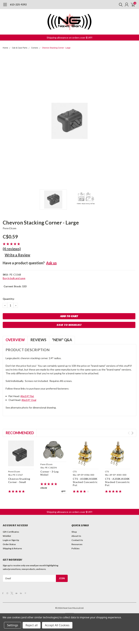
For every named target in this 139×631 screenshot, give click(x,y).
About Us (76, 536)
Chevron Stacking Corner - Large (56, 48)
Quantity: (8, 298)
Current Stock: (15, 286)
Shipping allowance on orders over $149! (69, 37)
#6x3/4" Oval (29, 399)
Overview (15, 340)
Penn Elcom (9, 228)
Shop (74, 531)
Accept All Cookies (57, 625)
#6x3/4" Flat (27, 396)
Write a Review (17, 255)
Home (5, 48)
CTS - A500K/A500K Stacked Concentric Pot (85, 482)
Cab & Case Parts (19, 48)
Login (5, 540)
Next (132, 433)
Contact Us (77, 540)
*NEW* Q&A (62, 340)
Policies (75, 548)
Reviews (38, 340)
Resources (76, 544)
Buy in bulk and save (14, 278)
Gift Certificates (11, 531)
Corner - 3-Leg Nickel (49, 473)
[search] (119, 4)
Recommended (20, 433)
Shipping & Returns (12, 548)
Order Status (9, 544)
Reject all (32, 625)
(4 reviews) (12, 249)
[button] (69, 38)
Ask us (51, 263)
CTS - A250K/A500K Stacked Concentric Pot (117, 482)
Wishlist (7, 536)
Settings (12, 625)
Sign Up (15, 540)
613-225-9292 (18, 4)
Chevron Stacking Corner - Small (19, 480)
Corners (34, 48)
